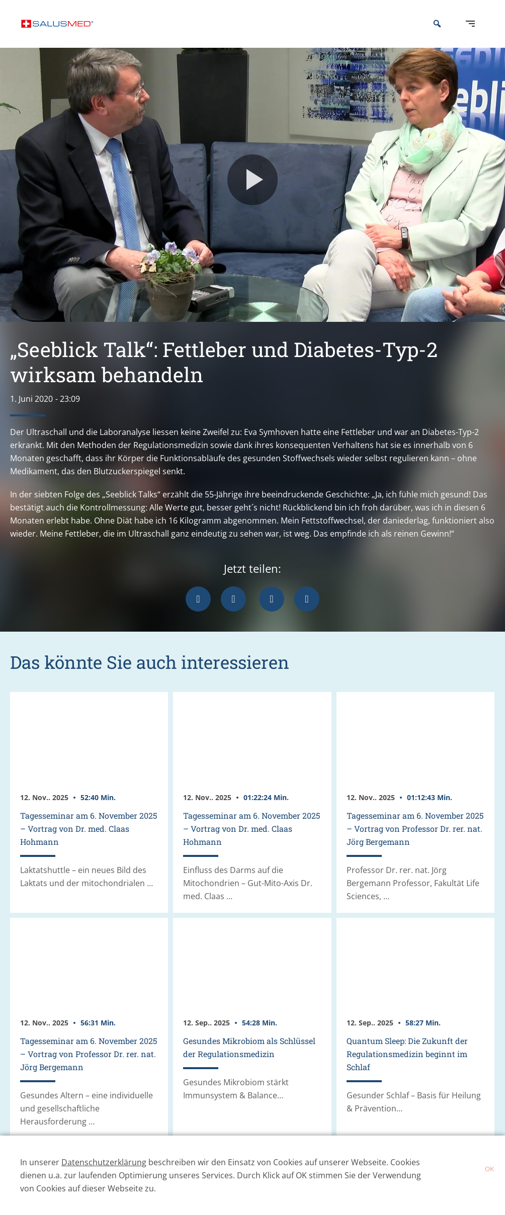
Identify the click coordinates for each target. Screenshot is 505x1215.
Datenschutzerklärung (103, 1162)
